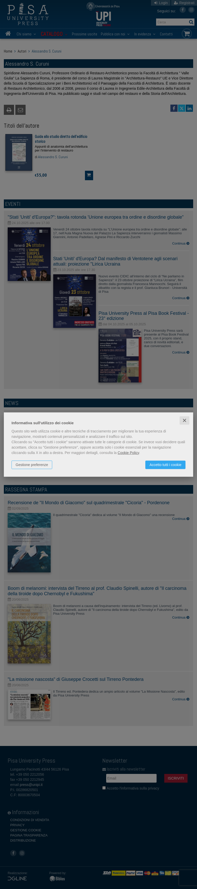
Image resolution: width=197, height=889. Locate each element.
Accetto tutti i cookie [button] (165, 464)
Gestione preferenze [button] (32, 464)
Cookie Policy (128, 452)
